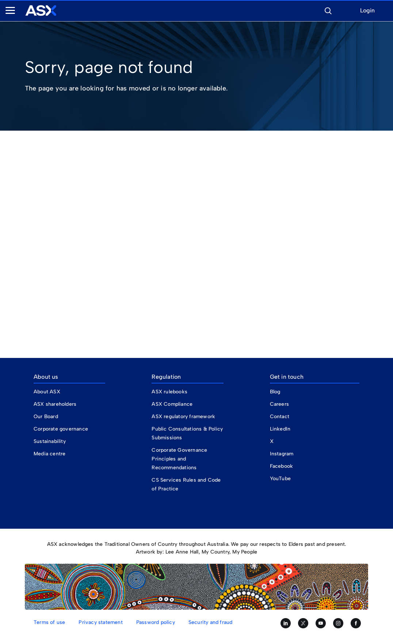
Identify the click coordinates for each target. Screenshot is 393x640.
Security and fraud (210, 622)
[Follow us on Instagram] (338, 623)
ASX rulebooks (169, 392)
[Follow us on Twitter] (303, 623)
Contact (279, 416)
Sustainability (50, 441)
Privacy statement (100, 622)
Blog (275, 392)
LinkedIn (280, 429)
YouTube (280, 478)
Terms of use (49, 622)
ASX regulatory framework (183, 416)
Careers (279, 404)
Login (367, 11)
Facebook (281, 466)
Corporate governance (61, 429)
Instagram (282, 454)
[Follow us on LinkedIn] (286, 623)
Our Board (46, 416)
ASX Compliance (172, 404)
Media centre (49, 454)
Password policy (155, 622)
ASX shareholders (56, 404)
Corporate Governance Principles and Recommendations (179, 459)
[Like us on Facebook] (356, 623)
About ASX (47, 392)
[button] (328, 10)
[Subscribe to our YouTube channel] (321, 623)
